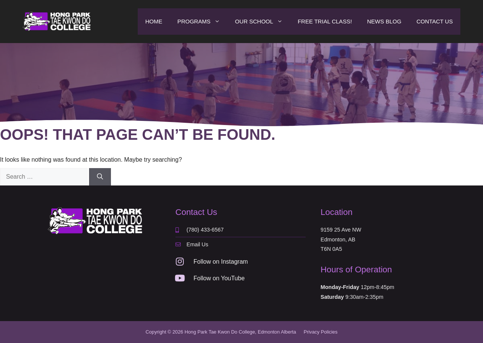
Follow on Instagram (221, 261)
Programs (202, 21)
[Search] (100, 176)
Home (153, 21)
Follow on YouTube (219, 278)
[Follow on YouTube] (180, 278)
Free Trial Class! (325, 21)
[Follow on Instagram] (180, 261)
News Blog (384, 21)
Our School (262, 21)
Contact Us (435, 21)
